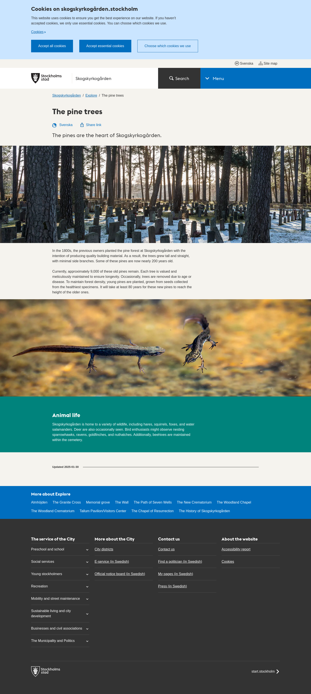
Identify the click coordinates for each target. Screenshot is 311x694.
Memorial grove (98, 502)
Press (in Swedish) (172, 586)
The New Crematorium (194, 502)
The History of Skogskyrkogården (204, 511)
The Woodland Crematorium (53, 511)
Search (179, 78)
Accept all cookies (52, 46)
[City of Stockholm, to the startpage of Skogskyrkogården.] (92, 78)
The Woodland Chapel (234, 502)
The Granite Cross (67, 502)
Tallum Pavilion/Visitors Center (103, 511)
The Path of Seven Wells (153, 502)
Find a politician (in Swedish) (180, 561)
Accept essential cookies (105, 46)
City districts (104, 549)
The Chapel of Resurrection (152, 511)
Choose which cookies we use (167, 46)
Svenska (244, 63)
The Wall (122, 502)
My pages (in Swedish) (175, 574)
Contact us (166, 549)
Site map (268, 63)
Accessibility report (236, 549)
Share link (90, 125)
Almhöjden (39, 502)
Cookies (37, 32)
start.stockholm (265, 671)
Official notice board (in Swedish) (120, 574)
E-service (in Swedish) (112, 561)
